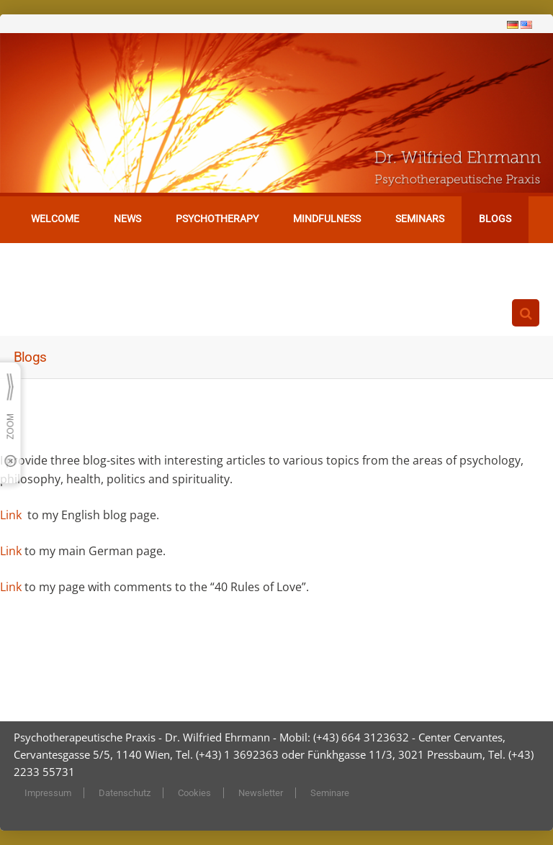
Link (12, 515)
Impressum (47, 792)
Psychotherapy (217, 218)
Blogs (495, 218)
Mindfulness (327, 218)
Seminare (329, 792)
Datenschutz (124, 792)
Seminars (419, 218)
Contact (53, 265)
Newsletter (260, 792)
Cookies (194, 792)
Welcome (55, 218)
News (127, 218)
